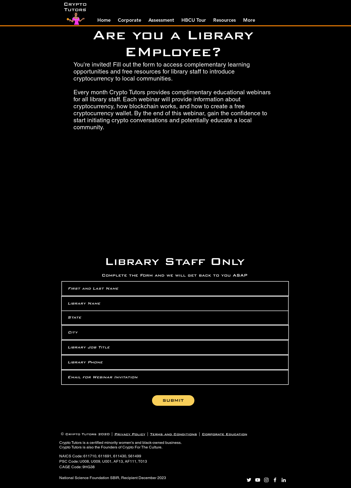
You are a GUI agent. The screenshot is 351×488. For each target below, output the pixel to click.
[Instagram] (266, 480)
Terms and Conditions (173, 434)
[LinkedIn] (284, 480)
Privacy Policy (129, 434)
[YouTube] (258, 480)
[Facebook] (275, 480)
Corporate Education (224, 434)
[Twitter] (249, 480)
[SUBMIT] (173, 400)
